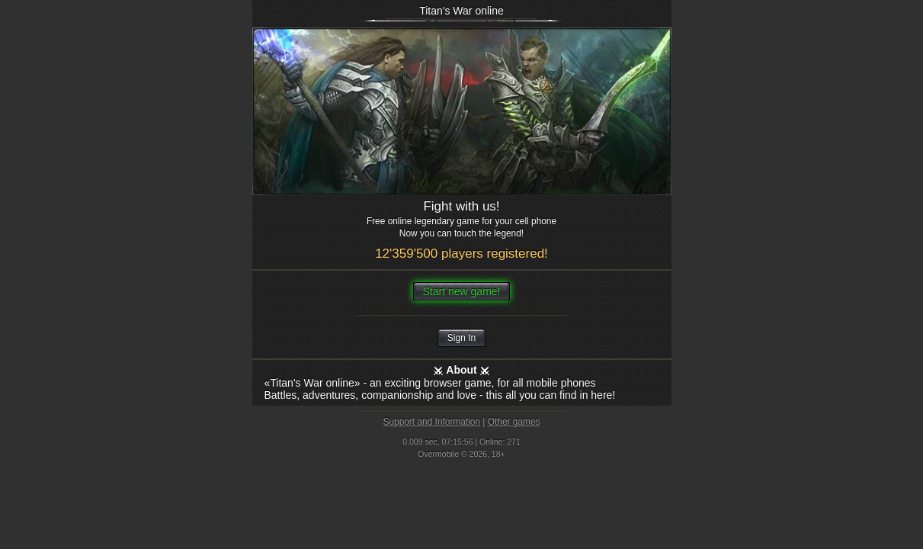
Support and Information (431, 421)
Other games (514, 421)
